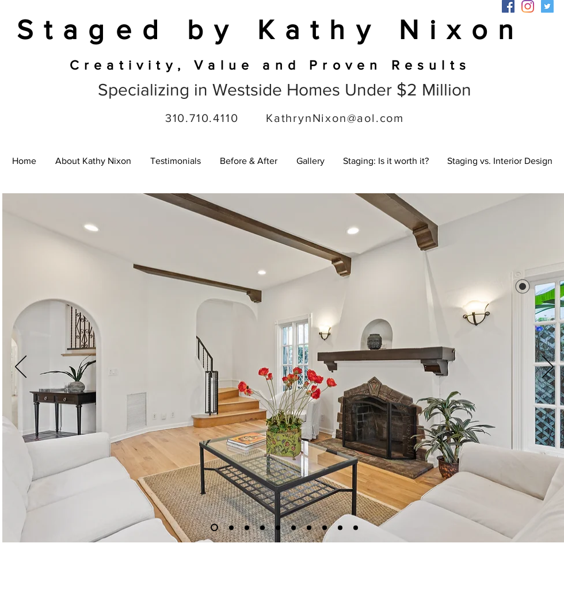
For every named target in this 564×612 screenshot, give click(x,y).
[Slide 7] (309, 527)
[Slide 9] (262, 527)
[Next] (548, 367)
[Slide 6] (247, 527)
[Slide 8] (278, 527)
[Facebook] (508, 6)
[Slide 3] (214, 527)
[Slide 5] (340, 527)
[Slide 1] (293, 527)
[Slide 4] (324, 527)
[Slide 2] (231, 527)
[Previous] (20, 367)
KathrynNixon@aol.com (335, 118)
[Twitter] (547, 6)
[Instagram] (527, 6)
